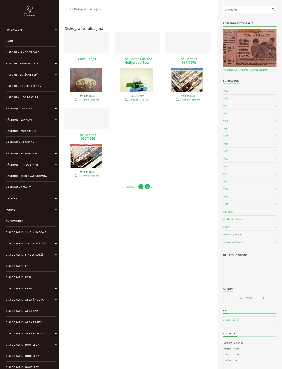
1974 (225, 189)
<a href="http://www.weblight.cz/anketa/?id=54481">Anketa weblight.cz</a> (249, 270)
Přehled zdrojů (231, 320)
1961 (225, 121)
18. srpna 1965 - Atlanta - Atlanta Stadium (245, 69)
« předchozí (128, 186)
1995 (225, 204)
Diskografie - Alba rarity (24, 322)
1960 (225, 113)
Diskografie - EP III (19, 288)
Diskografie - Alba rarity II (25, 333)
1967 (225, 166)
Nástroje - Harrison (20, 142)
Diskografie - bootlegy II (24, 356)
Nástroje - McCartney (21, 131)
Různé (226, 226)
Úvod (9, 41)
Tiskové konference (233, 242)
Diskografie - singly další (24, 254)
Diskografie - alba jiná (22, 311)
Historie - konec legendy (23, 86)
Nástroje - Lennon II (20, 119)
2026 (249, 298)
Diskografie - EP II (18, 277)
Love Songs (87, 59)
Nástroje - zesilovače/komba (26, 176)
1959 (225, 106)
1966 (225, 158)
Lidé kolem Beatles (233, 219)
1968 (225, 174)
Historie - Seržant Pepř (22, 74)
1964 (225, 143)
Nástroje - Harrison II (21, 153)
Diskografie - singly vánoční (26, 243)
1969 (225, 181)
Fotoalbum (14, 29)
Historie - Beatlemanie (22, 63)
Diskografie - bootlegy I (23, 344)
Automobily (14, 221)
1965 (225, 151)
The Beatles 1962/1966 (87, 136)
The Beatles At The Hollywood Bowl (137, 60)
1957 (225, 90)
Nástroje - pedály (18, 187)
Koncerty (228, 211)
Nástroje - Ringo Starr (22, 164)
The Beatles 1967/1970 (188, 60)
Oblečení (12, 198)
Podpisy (11, 209)
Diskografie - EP (17, 266)
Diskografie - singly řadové (26, 232)
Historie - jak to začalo (23, 52)
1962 (225, 128)
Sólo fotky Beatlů (232, 234)
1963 (225, 136)
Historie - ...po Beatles (22, 97)
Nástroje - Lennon (19, 108)
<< (227, 298)
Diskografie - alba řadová (25, 299)
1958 (225, 98)
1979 (225, 196)
